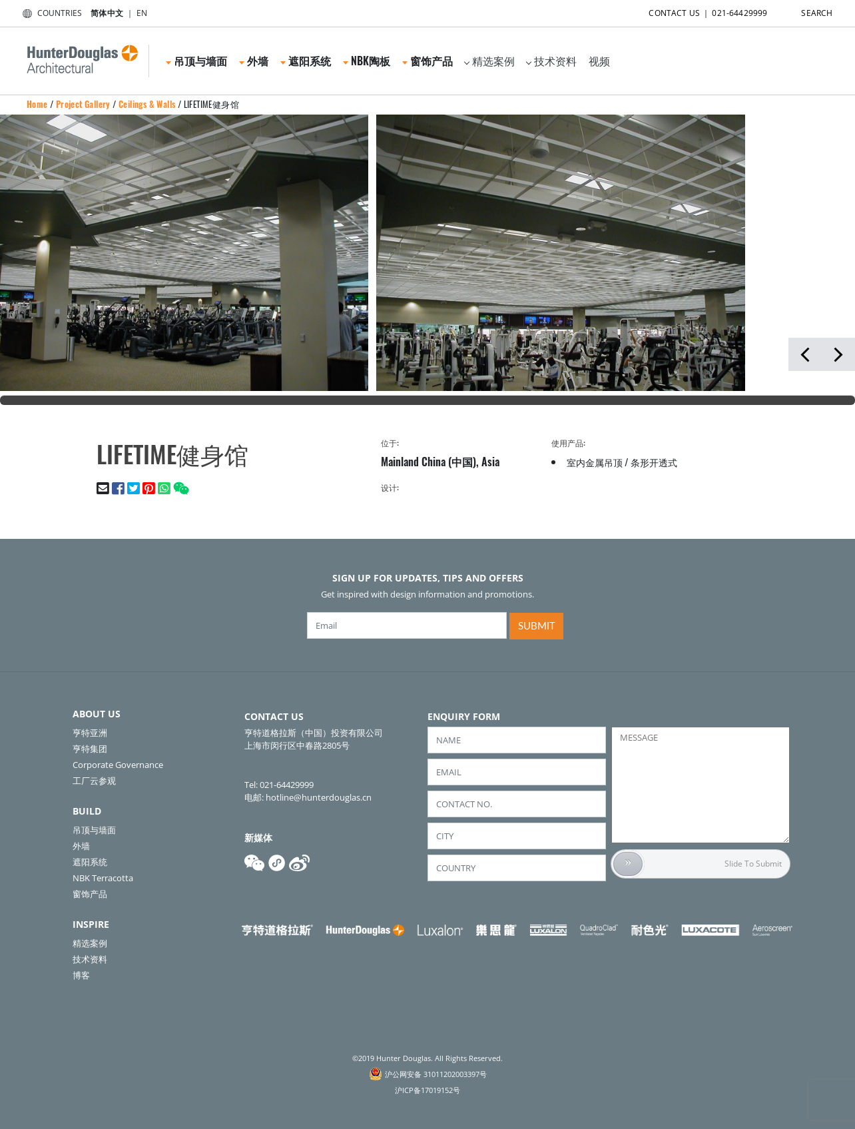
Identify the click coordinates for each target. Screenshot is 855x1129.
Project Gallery (83, 104)
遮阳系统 (305, 61)
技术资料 (551, 61)
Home (37, 104)
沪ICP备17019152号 (427, 1090)
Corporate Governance (118, 765)
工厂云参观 (94, 781)
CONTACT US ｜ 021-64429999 (696, 10)
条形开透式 (654, 462)
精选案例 (489, 61)
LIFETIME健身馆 (211, 104)
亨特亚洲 (90, 733)
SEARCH (805, 10)
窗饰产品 (427, 61)
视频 (599, 61)
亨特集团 (90, 749)
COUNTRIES (49, 13)
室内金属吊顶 (595, 462)
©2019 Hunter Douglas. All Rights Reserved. (427, 1058)
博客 (81, 975)
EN (142, 13)
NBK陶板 (366, 61)
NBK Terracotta (103, 878)
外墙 (253, 61)
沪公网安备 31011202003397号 (436, 1074)
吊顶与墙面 (196, 61)
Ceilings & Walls (147, 104)
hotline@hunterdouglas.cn (319, 797)
